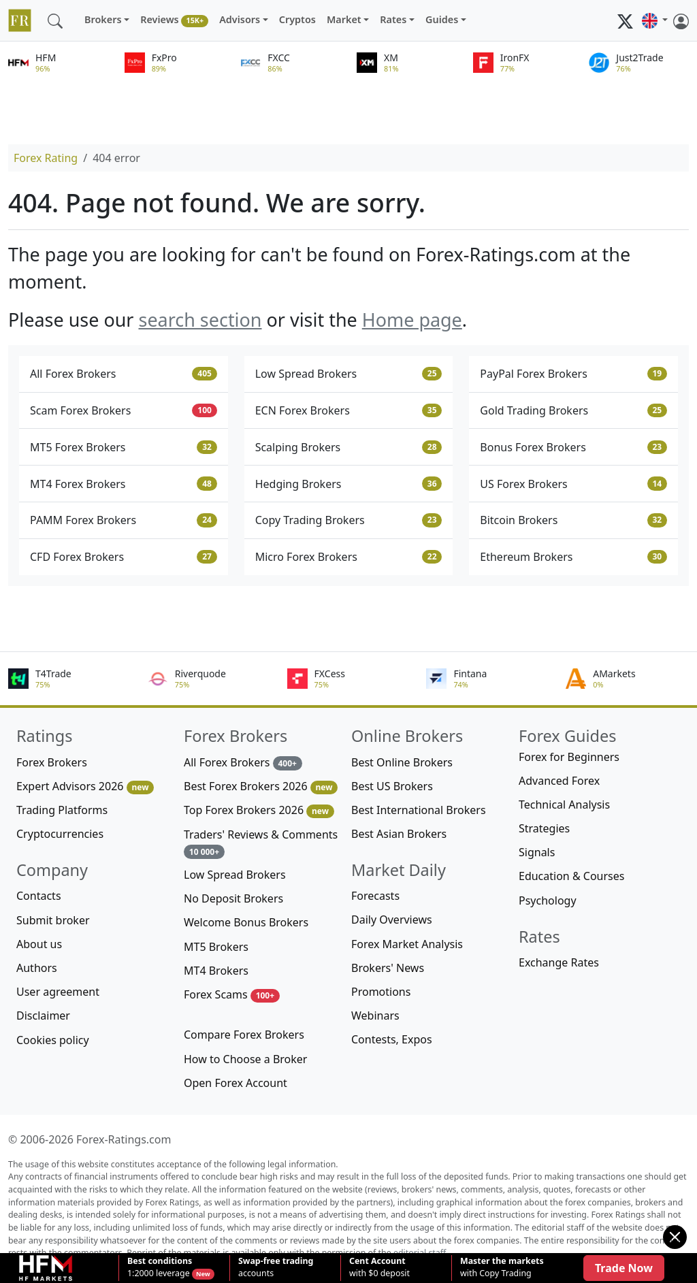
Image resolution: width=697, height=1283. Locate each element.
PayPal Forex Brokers (573, 373)
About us (39, 944)
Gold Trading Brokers (573, 410)
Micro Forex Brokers (348, 556)
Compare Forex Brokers (244, 1034)
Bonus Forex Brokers (573, 447)
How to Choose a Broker (245, 1059)
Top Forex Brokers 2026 (259, 810)
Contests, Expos (391, 1039)
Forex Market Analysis (407, 944)
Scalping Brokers (348, 447)
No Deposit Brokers (233, 898)
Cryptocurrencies (59, 833)
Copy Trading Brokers (348, 520)
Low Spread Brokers (348, 373)
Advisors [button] (239, 19)
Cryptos (297, 19)
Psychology (548, 900)
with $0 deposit (379, 1267)
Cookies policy (52, 1040)
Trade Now (624, 1268)
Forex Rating (46, 157)
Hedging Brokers (348, 483)
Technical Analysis (564, 804)
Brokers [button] (103, 19)
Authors (36, 967)
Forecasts (375, 895)
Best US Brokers (392, 786)
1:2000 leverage (159, 1267)
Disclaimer (43, 1015)
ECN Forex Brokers (348, 410)
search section (199, 319)
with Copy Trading (502, 1267)
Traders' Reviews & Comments (261, 843)
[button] (654, 20)
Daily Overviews (391, 919)
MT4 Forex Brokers (123, 483)
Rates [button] (393, 19)
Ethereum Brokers (573, 556)
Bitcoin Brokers (573, 520)
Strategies (544, 828)
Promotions (380, 991)
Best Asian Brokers (399, 833)
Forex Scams (232, 995)
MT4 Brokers (216, 970)
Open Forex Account (235, 1082)
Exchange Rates (559, 962)
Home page (412, 319)
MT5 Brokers (216, 946)
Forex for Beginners (569, 756)
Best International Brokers (418, 809)
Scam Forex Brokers (123, 410)
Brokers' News (387, 967)
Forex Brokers (51, 762)
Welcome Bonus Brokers (246, 922)
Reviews (174, 20)
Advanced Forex (559, 780)
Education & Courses (571, 875)
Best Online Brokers (402, 762)
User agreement (57, 991)
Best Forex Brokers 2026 (261, 786)
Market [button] (344, 19)
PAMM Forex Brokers (123, 520)
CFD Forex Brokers (123, 556)
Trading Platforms (62, 809)
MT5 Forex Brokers (123, 447)
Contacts (38, 895)
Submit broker (53, 920)
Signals (537, 852)
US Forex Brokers (573, 483)
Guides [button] (441, 19)
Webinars (375, 1015)
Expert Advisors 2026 (85, 786)
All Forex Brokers (123, 373)
